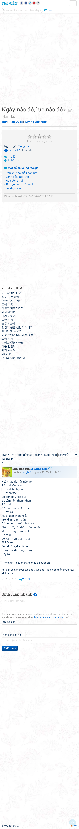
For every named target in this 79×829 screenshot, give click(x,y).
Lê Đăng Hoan (41, 469)
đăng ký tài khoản (42, 617)
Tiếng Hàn (24, 146)
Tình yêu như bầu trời (19, 184)
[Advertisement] (39, 59)
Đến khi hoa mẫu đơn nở (21, 173)
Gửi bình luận (9, 648)
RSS (74, 826)
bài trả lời (12, 150)
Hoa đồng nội (14, 180)
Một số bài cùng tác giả (21, 168)
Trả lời (12, 156)
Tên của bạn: (9, 621)
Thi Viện (9, 3)
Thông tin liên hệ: (11, 634)
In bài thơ (14, 160)
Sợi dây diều (13, 188)
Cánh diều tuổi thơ (17, 177)
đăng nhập (58, 617)
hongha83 (21, 196)
